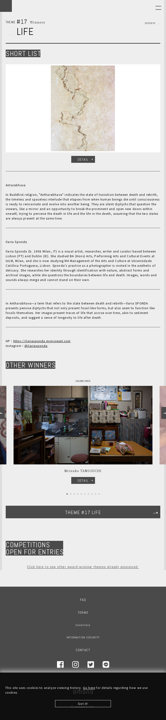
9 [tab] (95, 494)
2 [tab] (70, 494)
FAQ (83, 600)
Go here (89, 689)
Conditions (83, 625)
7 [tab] (88, 494)
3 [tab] (74, 494)
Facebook (60, 664)
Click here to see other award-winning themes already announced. (83, 566)
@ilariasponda (36, 346)
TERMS (83, 612)
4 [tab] (77, 494)
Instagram (75, 664)
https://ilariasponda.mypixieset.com (42, 341)
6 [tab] (84, 494)
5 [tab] (81, 494)
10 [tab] (99, 494)
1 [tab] (67, 494)
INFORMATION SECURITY (83, 637)
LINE (106, 664)
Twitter (90, 664)
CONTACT (83, 650)
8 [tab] (92, 494)
